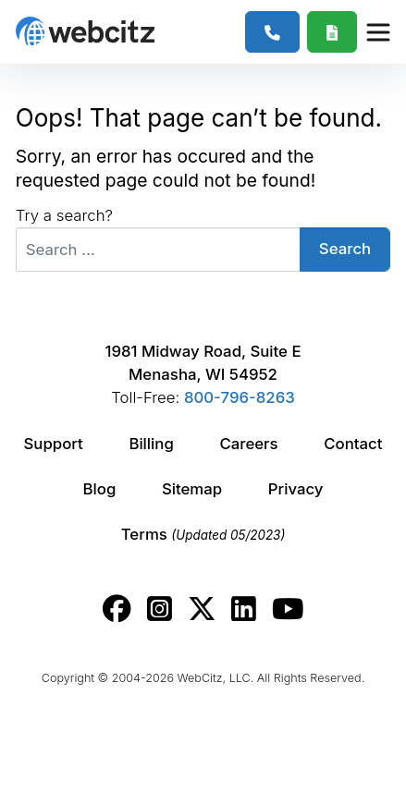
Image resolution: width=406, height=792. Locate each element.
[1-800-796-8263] (272, 32)
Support (52, 443)
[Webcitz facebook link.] (117, 609)
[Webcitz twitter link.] (202, 609)
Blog (100, 489)
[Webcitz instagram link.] (159, 609)
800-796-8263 (239, 397)
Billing (151, 443)
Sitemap (192, 489)
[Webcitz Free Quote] (332, 32)
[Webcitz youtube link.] (287, 609)
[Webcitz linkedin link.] (243, 609)
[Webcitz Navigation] (377, 31)
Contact (353, 443)
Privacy (296, 489)
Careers (248, 443)
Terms (203, 534)
